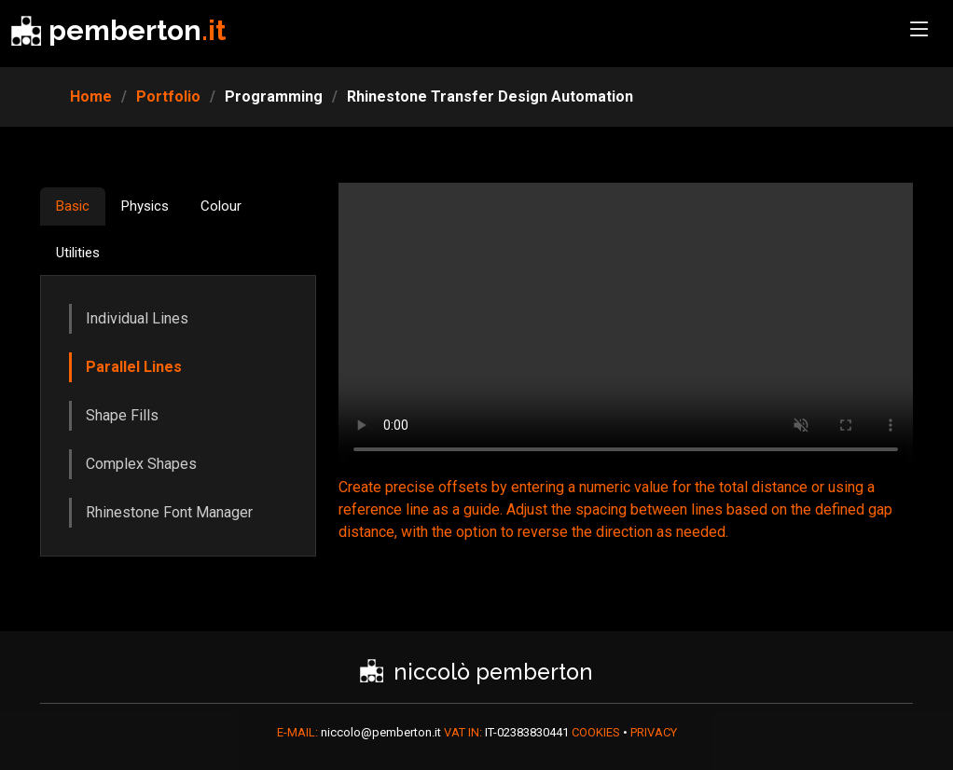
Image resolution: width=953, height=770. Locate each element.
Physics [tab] (145, 206)
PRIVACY (653, 732)
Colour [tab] (221, 206)
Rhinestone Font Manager (169, 512)
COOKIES (597, 732)
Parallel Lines (134, 367)
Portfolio (168, 96)
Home (91, 96)
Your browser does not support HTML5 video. (625, 326)
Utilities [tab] (78, 252)
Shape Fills (122, 415)
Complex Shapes (141, 464)
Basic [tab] (73, 206)
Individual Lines (137, 318)
